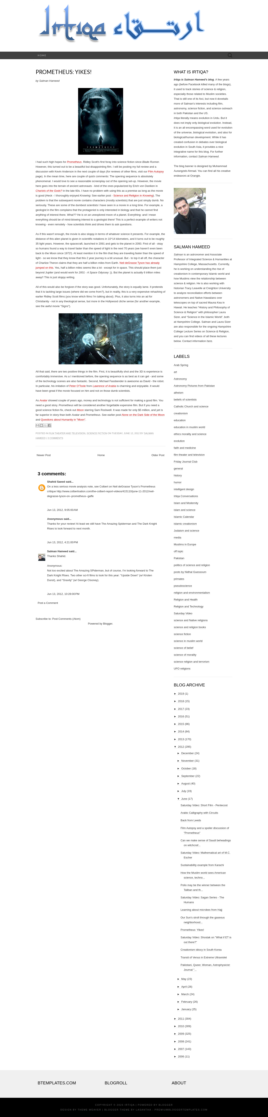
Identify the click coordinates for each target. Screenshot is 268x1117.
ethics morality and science (190, 434)
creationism (181, 413)
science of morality (185, 654)
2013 (181, 739)
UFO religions (182, 668)
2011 (181, 1018)
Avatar (43, 400)
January (186, 1009)
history (178, 475)
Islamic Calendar (184, 516)
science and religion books (190, 627)
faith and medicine (185, 447)
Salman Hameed (57, 551)
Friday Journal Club (185, 461)
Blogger (107, 623)
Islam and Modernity (186, 503)
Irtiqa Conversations (186, 496)
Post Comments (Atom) (66, 618)
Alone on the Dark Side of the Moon (143, 414)
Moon (80, 410)
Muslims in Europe (185, 544)
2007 (181, 1049)
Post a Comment (48, 602)
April (184, 986)
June (184, 798)
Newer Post (44, 455)
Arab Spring (181, 365)
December (187, 753)
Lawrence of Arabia (104, 386)
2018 (181, 701)
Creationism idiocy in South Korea (201, 949)
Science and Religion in (133, 195)
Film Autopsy (156, 171)
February (186, 1001)
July (183, 791)
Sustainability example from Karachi (202, 865)
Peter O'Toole (77, 386)
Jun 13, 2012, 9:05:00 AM (62, 509)
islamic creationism (185, 523)
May (184, 979)
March (185, 994)
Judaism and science (186, 530)
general (178, 468)
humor (178, 482)
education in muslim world (189, 427)
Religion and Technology (188, 606)
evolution (179, 440)
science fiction (97, 433)
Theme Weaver (89, 1109)
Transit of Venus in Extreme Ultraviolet (203, 957)
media (177, 537)
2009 (181, 1033)
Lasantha (143, 1109)
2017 (181, 708)
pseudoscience (183, 585)
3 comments (55, 438)
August (185, 783)
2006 (181, 1056)
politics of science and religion (192, 565)
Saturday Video (183, 613)
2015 (181, 724)
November (187, 760)
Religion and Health (185, 599)
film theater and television (67, 433)
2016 (181, 716)
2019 (181, 693)
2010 (181, 1026)
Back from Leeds (190, 820)
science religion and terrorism (191, 661)
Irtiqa (130, 1105)
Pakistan (179, 558)
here (209, 341)
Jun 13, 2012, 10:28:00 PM (63, 593)
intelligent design (184, 489)
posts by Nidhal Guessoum (190, 572)
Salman (178, 254)
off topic (178, 551)
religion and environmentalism (192, 592)
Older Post (158, 455)
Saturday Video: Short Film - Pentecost (203, 805)
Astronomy (180, 378)
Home (42, 55)
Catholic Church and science (191, 406)
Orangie (195, 175)
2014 (181, 731)
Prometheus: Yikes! (64, 72)
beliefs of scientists (185, 399)
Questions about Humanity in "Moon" (63, 419)
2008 (181, 1041)
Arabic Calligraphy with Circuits (199, 812)
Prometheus (74, 161)
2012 (181, 746)
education (180, 420)
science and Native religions (191, 620)
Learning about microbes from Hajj (201, 909)
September (188, 776)
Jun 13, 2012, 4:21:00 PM (62, 542)
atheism (178, 392)
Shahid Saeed (56, 481)
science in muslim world (188, 641)
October (186, 768)
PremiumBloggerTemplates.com (181, 1109)
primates (179, 578)
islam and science (184, 509)
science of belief (183, 647)
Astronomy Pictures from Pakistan (194, 385)
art (175, 372)
